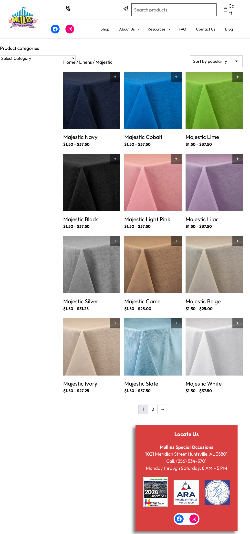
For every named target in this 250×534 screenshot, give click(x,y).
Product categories (19, 48)
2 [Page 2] (153, 409)
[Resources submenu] (169, 29)
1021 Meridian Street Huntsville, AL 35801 (186, 454)
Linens (85, 62)
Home (69, 62)
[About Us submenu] (139, 29)
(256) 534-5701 (191, 461)
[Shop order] (216, 61)
